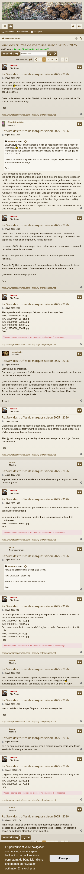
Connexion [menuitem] (74, 27)
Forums (11, 27)
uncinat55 (44, 49)
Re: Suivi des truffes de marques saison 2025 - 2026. (35, 74)
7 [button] (62, 59)
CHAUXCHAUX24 (15, 122)
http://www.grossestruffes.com (16, 115)
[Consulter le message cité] (25, 141)
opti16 (12, 462)
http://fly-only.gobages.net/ (44, 115)
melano (13, 65)
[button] (30, 59)
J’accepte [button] (64, 858)
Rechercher (9, 32)
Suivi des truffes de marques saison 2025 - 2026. (39, 45)
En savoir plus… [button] (28, 868)
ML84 (11, 547)
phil (37, 49)
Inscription (38, 32)
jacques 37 (19, 49)
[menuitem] (80, 38)
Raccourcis (5, 27)
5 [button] (56, 59)
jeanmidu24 (17, 352)
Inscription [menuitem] (80, 27)
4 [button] (52, 59)
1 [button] (40, 59)
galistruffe (29, 49)
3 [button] (48, 59)
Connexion (23, 32)
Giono (12, 660)
